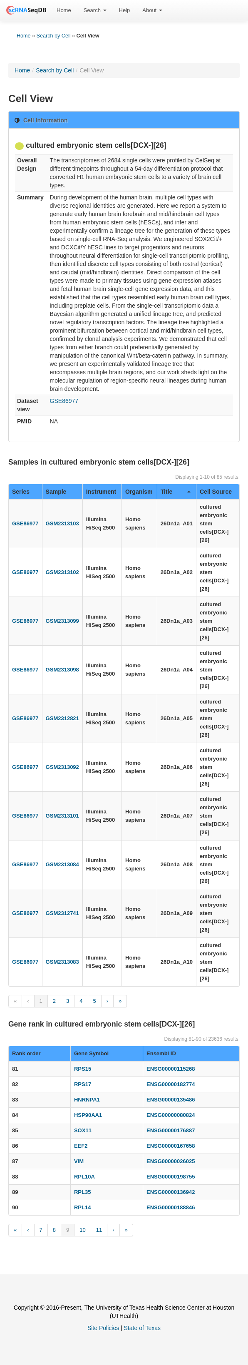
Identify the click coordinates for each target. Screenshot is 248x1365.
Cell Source (216, 491)
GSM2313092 (62, 767)
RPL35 (82, 1192)
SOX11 (83, 1130)
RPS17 (82, 1084)
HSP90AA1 (88, 1115)
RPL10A (84, 1177)
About (152, 10)
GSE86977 (64, 401)
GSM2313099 (62, 621)
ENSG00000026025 (170, 1161)
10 (82, 1230)
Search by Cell (54, 36)
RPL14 (82, 1207)
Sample (56, 491)
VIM (79, 1161)
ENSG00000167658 (170, 1146)
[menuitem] (63, 10)
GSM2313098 (62, 669)
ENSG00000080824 (170, 1115)
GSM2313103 (62, 523)
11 (99, 1230)
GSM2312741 (62, 913)
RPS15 (82, 1069)
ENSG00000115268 (170, 1069)
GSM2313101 (62, 816)
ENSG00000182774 (170, 1084)
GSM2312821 (62, 718)
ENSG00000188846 (170, 1207)
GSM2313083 (62, 962)
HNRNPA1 (87, 1099)
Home (64, 10)
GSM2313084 (62, 864)
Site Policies (103, 1328)
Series (21, 491)
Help (124, 10)
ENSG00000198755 (170, 1177)
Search (95, 10)
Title (176, 491)
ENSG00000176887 (170, 1130)
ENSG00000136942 (170, 1192)
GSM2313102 (62, 572)
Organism (138, 491)
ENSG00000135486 (170, 1099)
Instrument (101, 491)
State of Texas (142, 1328)
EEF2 (81, 1146)
